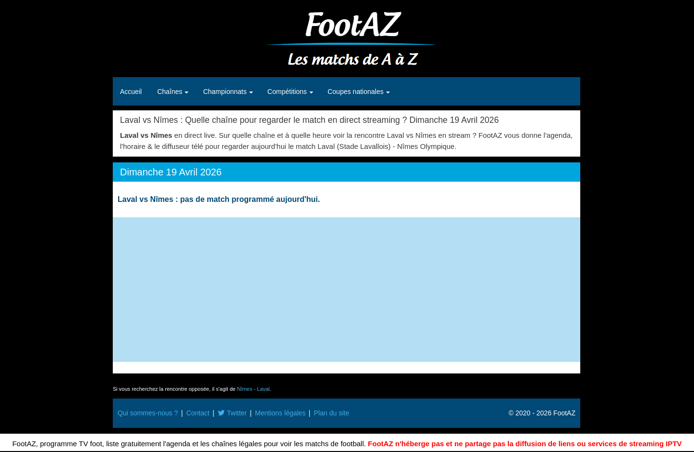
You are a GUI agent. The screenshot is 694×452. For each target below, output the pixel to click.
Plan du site (331, 413)
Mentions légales (280, 413)
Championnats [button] (225, 91)
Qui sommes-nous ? (148, 413)
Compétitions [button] (288, 91)
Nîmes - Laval (253, 389)
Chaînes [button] (170, 91)
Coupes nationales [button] (357, 91)
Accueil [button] (131, 91)
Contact (197, 413)
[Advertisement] (346, 289)
